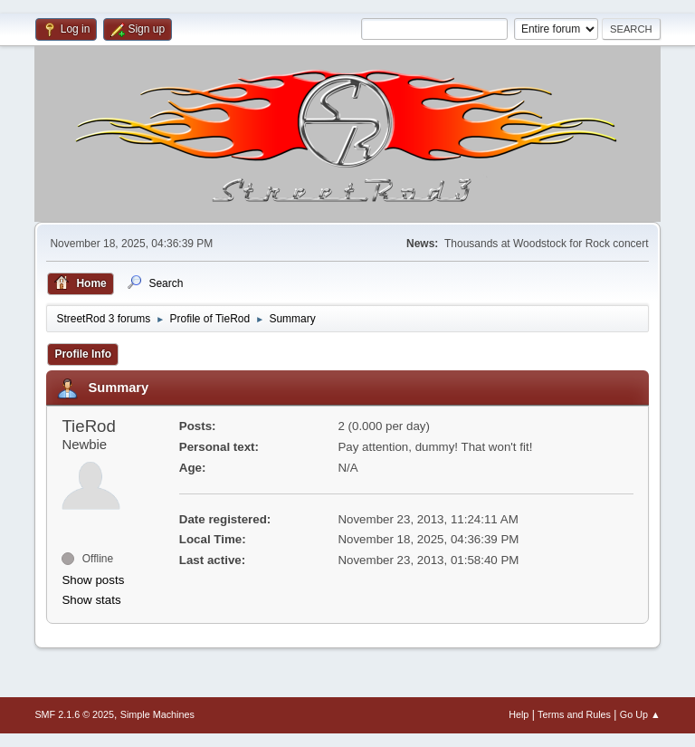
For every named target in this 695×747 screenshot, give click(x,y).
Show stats (91, 600)
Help (518, 714)
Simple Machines (157, 714)
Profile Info (82, 354)
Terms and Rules (574, 714)
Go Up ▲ (640, 714)
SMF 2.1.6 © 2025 (74, 714)
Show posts (93, 580)
